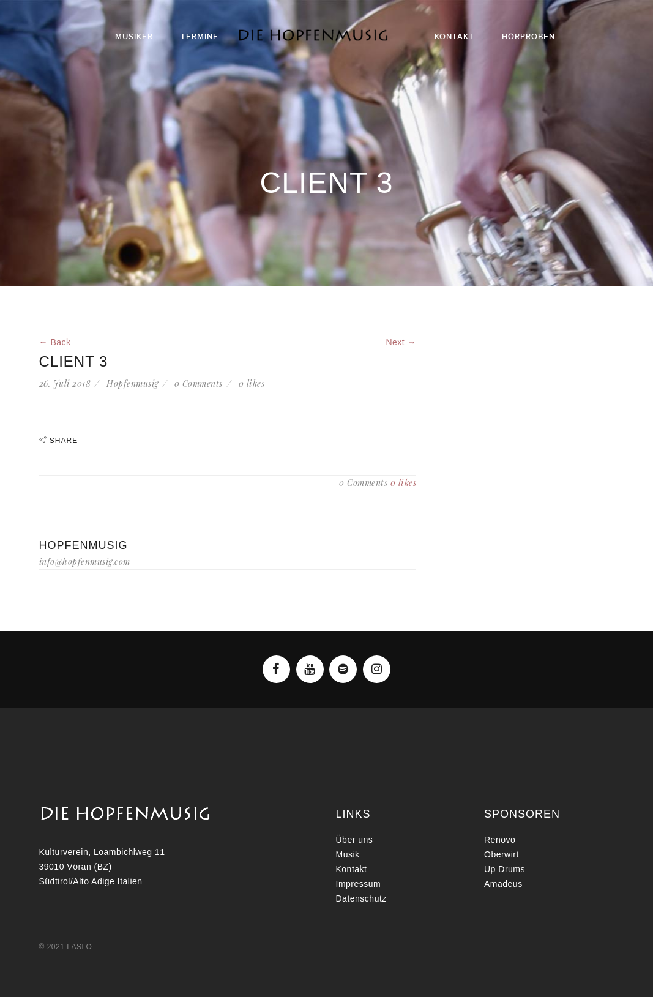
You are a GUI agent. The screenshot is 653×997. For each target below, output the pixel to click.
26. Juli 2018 (65, 383)
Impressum (358, 884)
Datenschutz (361, 898)
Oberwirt (501, 854)
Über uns (354, 840)
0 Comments (198, 383)
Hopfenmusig (132, 383)
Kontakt (351, 869)
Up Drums (504, 869)
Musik (348, 854)
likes (252, 383)
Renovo (499, 840)
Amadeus (503, 884)
